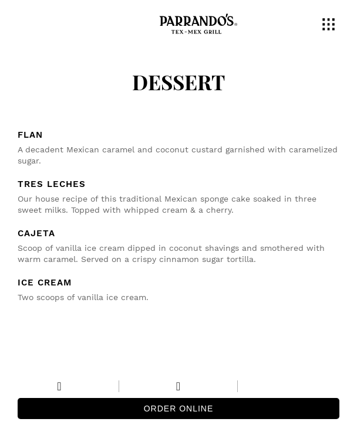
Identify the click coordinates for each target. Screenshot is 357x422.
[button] (330, 25)
